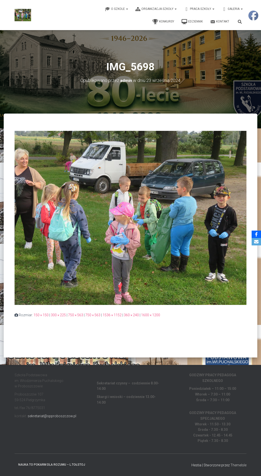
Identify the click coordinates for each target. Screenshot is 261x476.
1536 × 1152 (112, 315)
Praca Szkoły (199, 9)
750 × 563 (75, 315)
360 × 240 (131, 315)
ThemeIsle (238, 465)
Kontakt (219, 21)
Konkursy (163, 21)
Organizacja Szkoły (156, 9)
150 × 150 (41, 315)
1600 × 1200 (150, 315)
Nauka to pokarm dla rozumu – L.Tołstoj (51, 464)
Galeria (232, 9)
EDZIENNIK (192, 21)
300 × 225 (58, 315)
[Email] (256, 241)
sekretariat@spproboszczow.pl (52, 416)
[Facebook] (256, 234)
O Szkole (116, 9)
